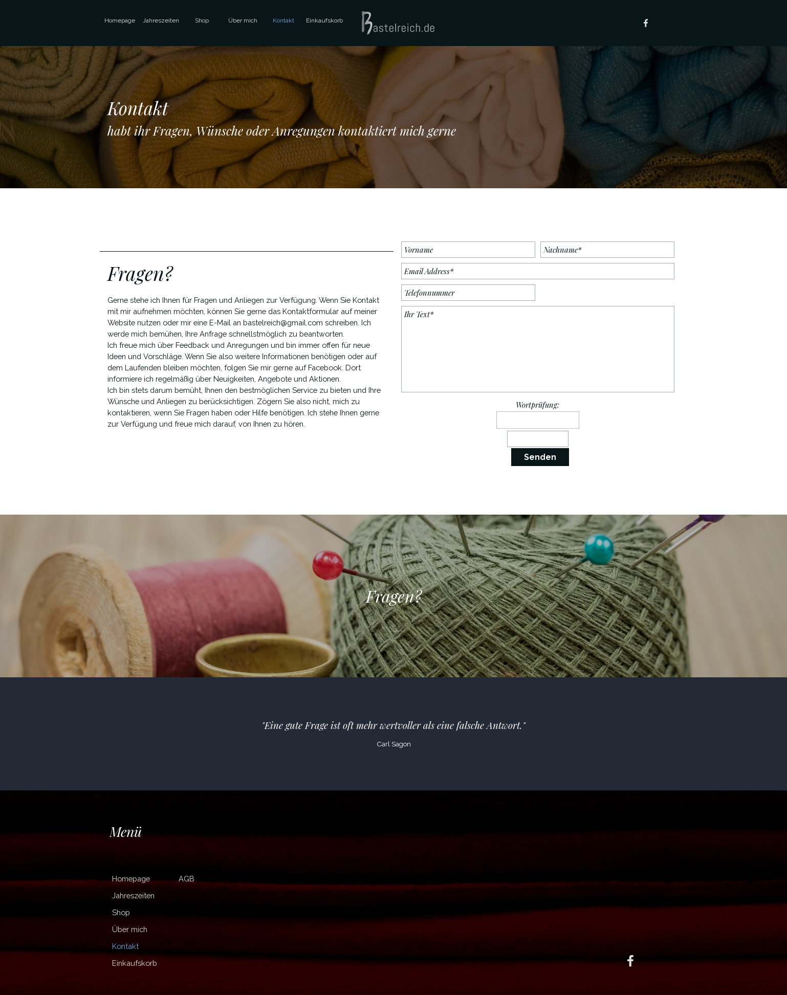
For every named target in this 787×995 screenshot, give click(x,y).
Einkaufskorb (324, 20)
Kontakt (283, 20)
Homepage (119, 20)
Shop (202, 20)
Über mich (242, 20)
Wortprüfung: (537, 405)
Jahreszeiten (161, 20)
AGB (186, 878)
